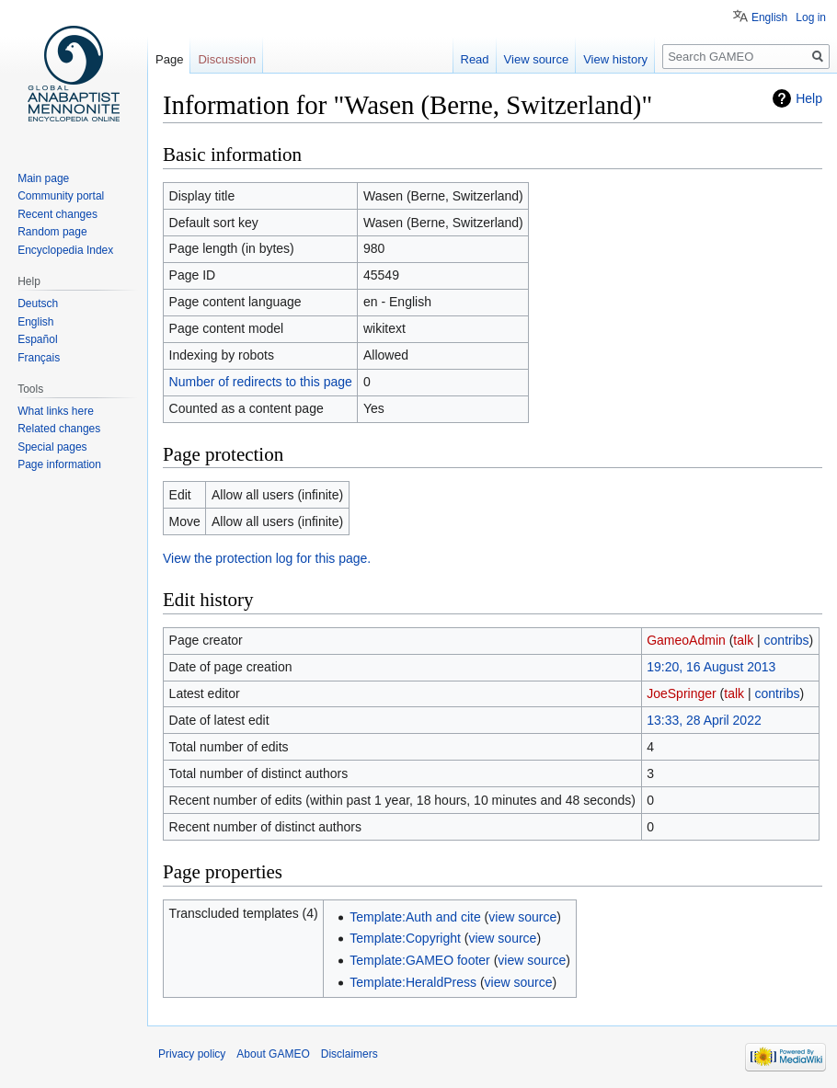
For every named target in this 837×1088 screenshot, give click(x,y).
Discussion (227, 59)
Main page (43, 178)
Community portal (60, 195)
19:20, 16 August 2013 (711, 666)
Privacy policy (191, 1054)
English (769, 17)
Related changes (58, 428)
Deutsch (37, 303)
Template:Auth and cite (415, 917)
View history (615, 59)
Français (38, 357)
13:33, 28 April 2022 (704, 720)
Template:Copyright (405, 938)
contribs (786, 640)
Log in (811, 17)
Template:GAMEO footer (420, 960)
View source (536, 59)
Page (169, 59)
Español (37, 339)
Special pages (51, 447)
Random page (51, 231)
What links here (55, 411)
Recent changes (57, 214)
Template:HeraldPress (413, 982)
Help (809, 98)
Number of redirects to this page (260, 381)
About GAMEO (272, 1054)
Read (475, 59)
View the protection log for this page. (267, 558)
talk (743, 640)
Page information (59, 464)
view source (522, 917)
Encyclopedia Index (65, 250)
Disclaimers (349, 1054)
